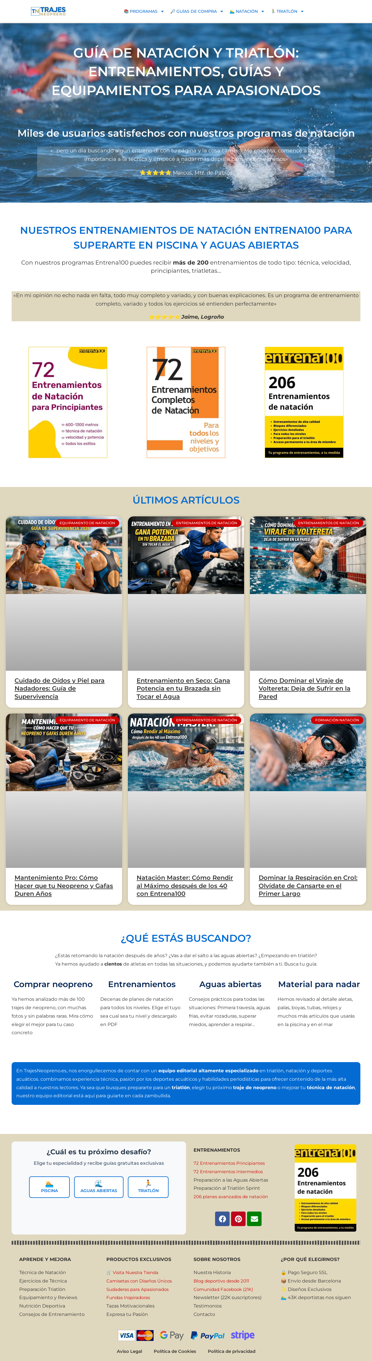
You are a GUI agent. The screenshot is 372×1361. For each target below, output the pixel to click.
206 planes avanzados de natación (233, 1196)
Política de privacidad (234, 1352)
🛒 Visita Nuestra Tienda (134, 1272)
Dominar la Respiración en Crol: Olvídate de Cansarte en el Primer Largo (308, 885)
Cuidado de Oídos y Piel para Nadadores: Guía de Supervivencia (60, 688)
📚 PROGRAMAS (144, 11)
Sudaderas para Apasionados (139, 1289)
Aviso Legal (125, 1352)
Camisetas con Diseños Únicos (141, 1281)
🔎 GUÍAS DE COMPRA (197, 11)
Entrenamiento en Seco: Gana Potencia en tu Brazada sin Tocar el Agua (183, 688)
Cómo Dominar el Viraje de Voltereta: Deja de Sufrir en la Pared (304, 688)
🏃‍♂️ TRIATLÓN (287, 11)
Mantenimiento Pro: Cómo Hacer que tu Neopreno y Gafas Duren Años (64, 885)
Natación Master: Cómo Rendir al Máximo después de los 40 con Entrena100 (185, 885)
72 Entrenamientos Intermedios (231, 1171)
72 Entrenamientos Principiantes (232, 1163)
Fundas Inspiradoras (129, 1297)
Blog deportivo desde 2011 (224, 1281)
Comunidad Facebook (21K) (225, 1289)
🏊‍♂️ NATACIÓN (247, 11)
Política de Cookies (173, 1352)
